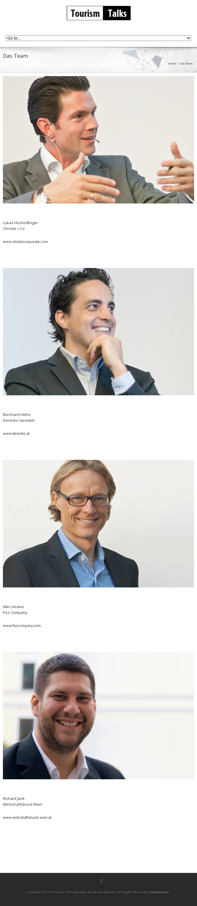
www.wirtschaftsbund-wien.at (27, 817)
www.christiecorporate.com (25, 241)
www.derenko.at (16, 433)
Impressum (160, 892)
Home (172, 63)
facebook (101, 880)
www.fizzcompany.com (22, 625)
